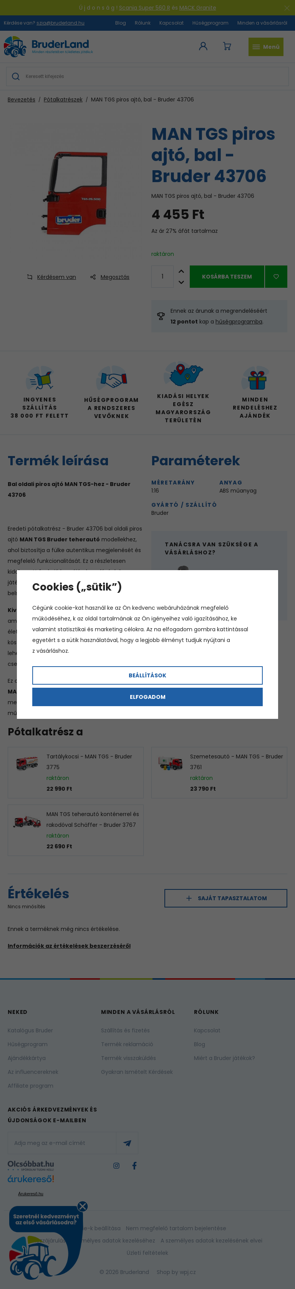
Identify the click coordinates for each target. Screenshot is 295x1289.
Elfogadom (148, 697)
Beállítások (147, 675)
